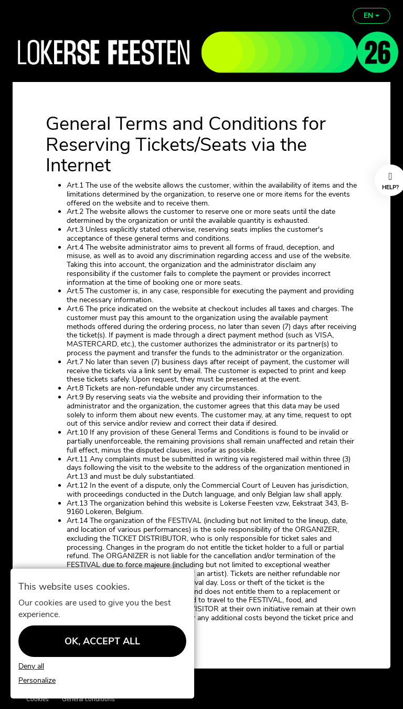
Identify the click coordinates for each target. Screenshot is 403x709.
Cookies (37, 699)
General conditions (88, 699)
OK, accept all (102, 641)
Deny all (31, 666)
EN (371, 15)
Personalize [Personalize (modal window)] (37, 680)
